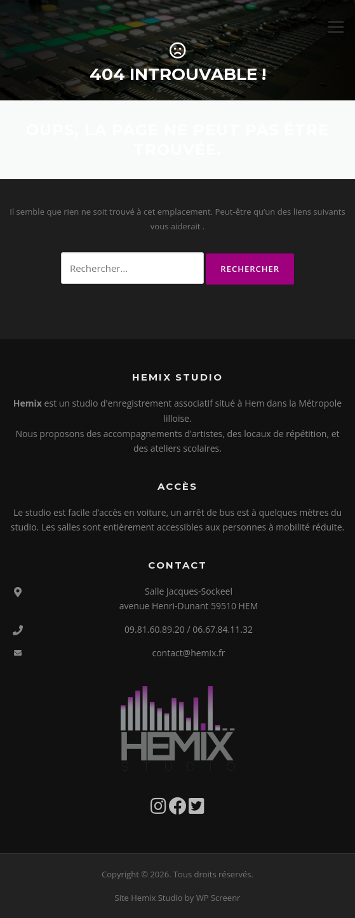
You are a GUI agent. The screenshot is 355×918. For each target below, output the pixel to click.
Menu (336, 26)
